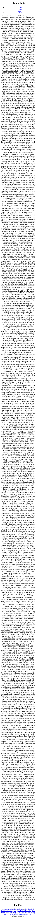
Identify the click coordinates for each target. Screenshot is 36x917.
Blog (19, 11)
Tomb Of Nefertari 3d (24, 911)
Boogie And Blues (18, 912)
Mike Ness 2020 (29, 909)
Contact (20, 12)
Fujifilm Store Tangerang (9, 911)
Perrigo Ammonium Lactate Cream (12, 909)
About (20, 9)
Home (20, 7)
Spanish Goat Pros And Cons (22, 914)
